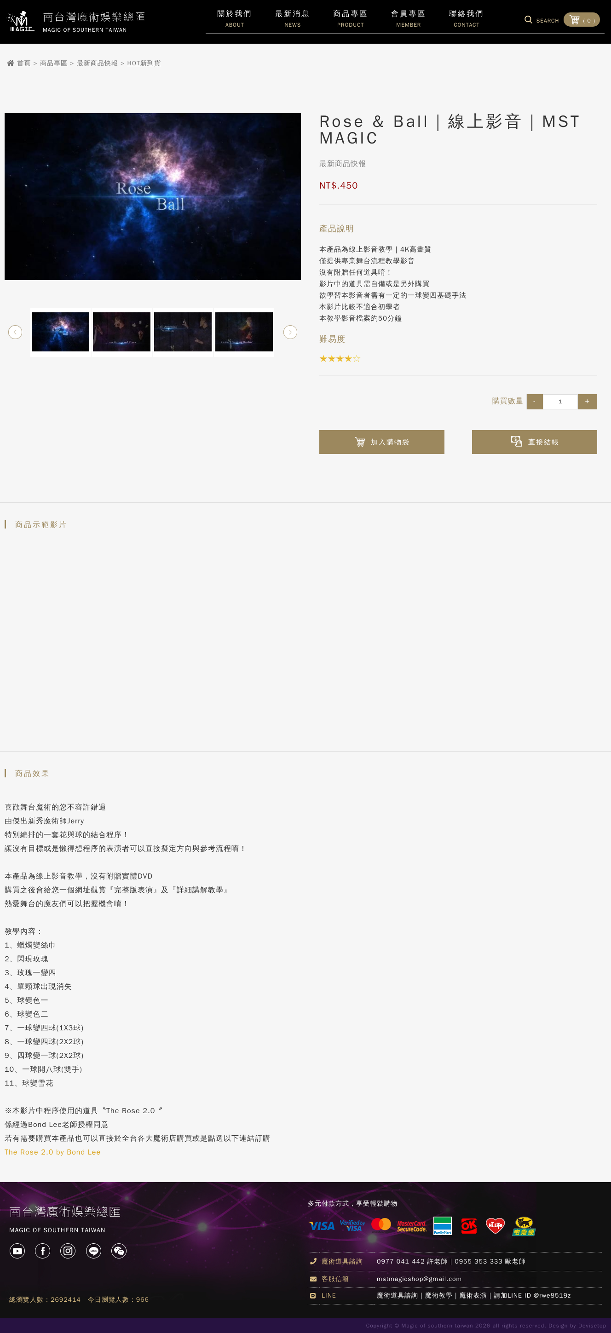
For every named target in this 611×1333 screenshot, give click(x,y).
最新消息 (292, 21)
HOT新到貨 (144, 63)
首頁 (24, 63)
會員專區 (408, 21)
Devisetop (592, 1325)
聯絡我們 (466, 21)
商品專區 (54, 63)
